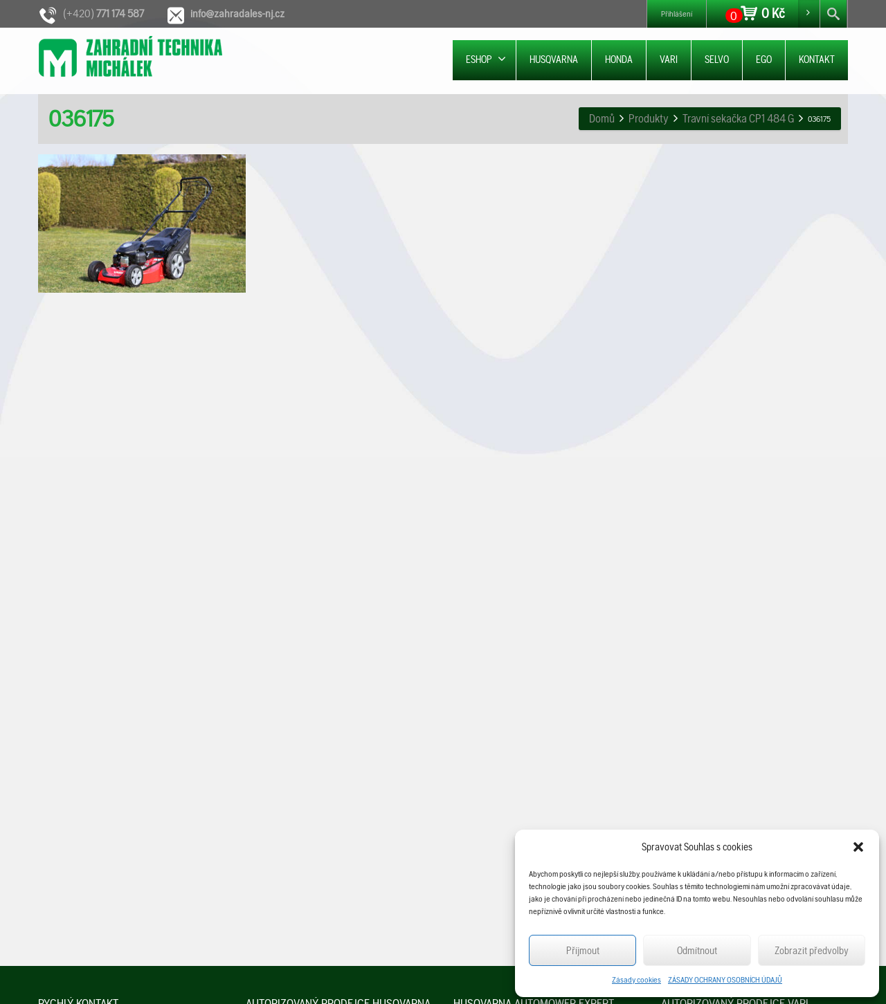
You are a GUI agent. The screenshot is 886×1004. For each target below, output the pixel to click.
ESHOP (486, 59)
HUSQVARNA (554, 59)
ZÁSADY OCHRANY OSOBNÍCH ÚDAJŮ (725, 980)
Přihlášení (676, 14)
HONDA (619, 59)
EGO (764, 59)
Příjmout (582, 950)
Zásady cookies (636, 980)
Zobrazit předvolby (812, 950)
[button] (858, 847)
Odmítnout (697, 950)
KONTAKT (817, 59)
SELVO (717, 59)
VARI (669, 59)
